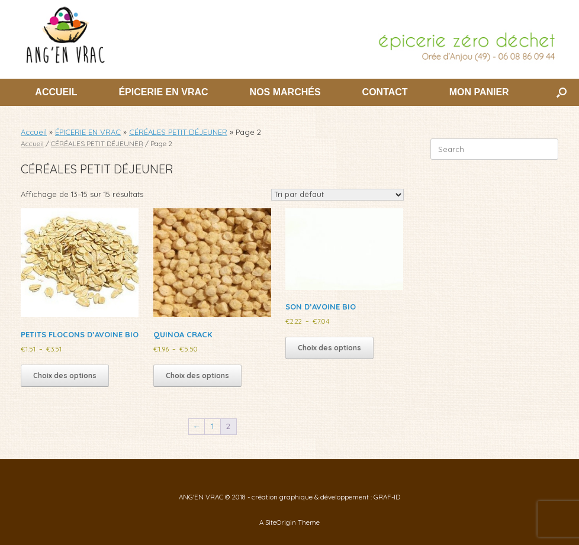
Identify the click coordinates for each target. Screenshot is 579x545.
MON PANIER (479, 92)
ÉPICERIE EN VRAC (163, 92)
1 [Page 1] (212, 426)
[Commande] (337, 195)
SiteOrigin (280, 522)
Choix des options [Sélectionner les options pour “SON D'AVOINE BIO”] (329, 347)
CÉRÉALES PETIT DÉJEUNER (178, 132)
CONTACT (385, 92)
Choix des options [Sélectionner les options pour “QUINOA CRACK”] (197, 375)
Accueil (34, 132)
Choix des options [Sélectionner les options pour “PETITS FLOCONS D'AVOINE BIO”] (64, 375)
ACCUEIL (56, 92)
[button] (561, 92)
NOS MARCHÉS (285, 92)
